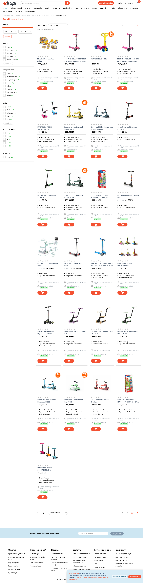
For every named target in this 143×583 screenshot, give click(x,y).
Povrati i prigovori (100, 554)
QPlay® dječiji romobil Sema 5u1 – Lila (75, 332)
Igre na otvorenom (44, 15)
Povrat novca (98, 560)
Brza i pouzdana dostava (81, 554)
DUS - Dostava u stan (80, 557)
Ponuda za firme (35, 566)
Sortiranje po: (42, 25)
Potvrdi (7, 36)
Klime (5, 8)
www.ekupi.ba (74, 574)
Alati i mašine (67, 8)
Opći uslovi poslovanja (123, 554)
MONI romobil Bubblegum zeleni (47, 264)
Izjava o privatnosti (122, 557)
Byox (8, 47)
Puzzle (9, 83)
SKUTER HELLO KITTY (99, 59)
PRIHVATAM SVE (135, 577)
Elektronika (38, 8)
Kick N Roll (10, 56)
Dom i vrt (56, 8)
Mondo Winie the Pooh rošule (46, 60)
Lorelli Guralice (12, 60)
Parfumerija (7, 11)
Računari (28, 8)
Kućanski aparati (16, 8)
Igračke (34, 15)
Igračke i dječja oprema (118, 8)
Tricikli (9, 95)
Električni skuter (12, 77)
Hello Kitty (10, 53)
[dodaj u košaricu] (42, 88)
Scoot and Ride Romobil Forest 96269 (73, 196)
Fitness (94, 8)
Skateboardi (11, 92)
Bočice (9, 74)
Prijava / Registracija (124, 3)
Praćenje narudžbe (106, 3)
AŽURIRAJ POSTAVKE (119, 577)
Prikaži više (8, 63)
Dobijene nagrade (14, 569)
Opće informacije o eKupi (16, 554)
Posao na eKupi (13, 566)
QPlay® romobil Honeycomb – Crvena (128, 128)
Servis (96, 564)
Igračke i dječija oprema (23, 15)
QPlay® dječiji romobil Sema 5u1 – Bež (102, 332)
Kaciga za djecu (12, 80)
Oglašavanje (12, 573)
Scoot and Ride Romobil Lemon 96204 (73, 128)
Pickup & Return (99, 567)
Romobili (9, 89)
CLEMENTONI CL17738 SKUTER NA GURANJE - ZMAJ (128, 401)
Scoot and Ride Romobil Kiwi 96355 (73, 401)
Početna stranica (8, 15)
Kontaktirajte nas (121, 560)
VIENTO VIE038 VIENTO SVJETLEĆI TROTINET (46, 332)
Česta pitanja (34, 554)
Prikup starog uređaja (80, 566)
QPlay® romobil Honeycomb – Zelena (48, 196)
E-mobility (103, 8)
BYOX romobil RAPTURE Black (73, 264)
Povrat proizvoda (100, 557)
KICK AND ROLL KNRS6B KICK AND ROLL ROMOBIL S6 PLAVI (102, 264)
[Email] (93, 533)
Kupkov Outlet (30, 11)
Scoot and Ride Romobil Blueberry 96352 (46, 401)
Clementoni (10, 50)
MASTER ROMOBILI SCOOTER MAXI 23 (44, 469)
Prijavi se (117, 533)
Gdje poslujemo (13, 563)
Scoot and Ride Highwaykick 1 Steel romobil (102, 128)
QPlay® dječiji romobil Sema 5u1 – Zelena (128, 332)
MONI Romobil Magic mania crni (128, 196)
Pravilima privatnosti (83, 578)
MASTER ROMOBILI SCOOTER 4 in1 (44, 128)
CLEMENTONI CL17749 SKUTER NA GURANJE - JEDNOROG (99, 196)
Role (8, 86)
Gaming (47, 8)
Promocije (18, 11)
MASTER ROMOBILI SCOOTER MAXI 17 (124, 264)
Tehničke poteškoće (36, 563)
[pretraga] (67, 3)
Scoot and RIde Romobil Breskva (100, 401)
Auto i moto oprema (82, 8)
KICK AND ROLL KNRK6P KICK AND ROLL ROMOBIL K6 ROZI (128, 60)
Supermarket (134, 8)
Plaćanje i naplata (57, 554)
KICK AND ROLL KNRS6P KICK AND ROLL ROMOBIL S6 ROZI (75, 60)
